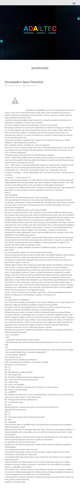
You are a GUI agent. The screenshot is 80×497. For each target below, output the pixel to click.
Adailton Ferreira (31, 86)
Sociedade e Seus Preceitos (24, 82)
